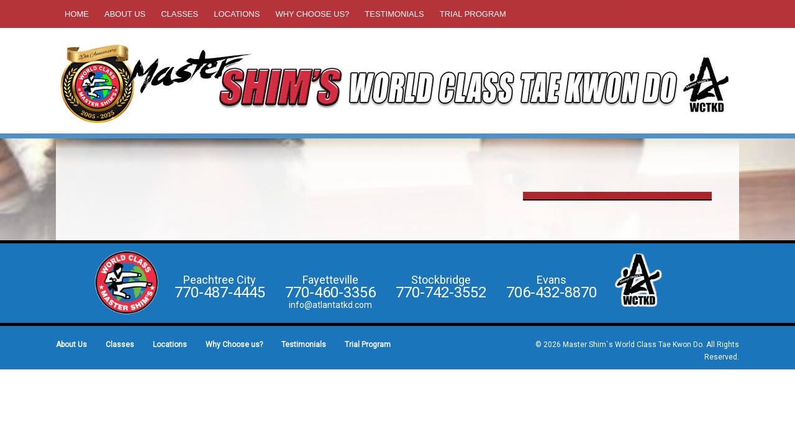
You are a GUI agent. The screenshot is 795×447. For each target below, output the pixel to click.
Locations (237, 14)
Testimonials (394, 14)
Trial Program (473, 14)
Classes (179, 14)
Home (77, 14)
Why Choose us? (312, 14)
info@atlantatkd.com (330, 305)
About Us (124, 14)
